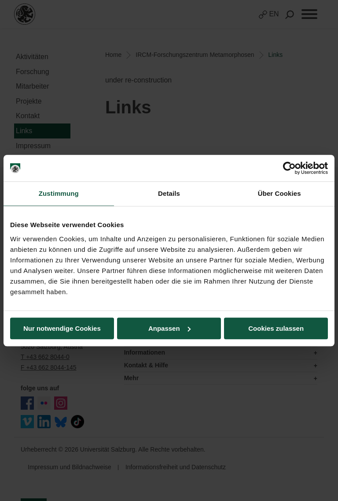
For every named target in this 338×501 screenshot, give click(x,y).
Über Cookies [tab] (279, 193)
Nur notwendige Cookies (62, 328)
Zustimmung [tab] (59, 193)
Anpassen (169, 328)
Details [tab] (169, 193)
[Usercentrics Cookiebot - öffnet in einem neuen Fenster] (289, 168)
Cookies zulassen (276, 328)
